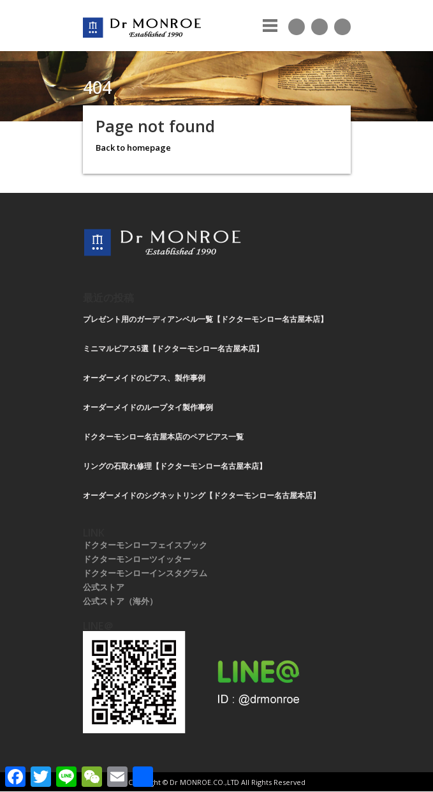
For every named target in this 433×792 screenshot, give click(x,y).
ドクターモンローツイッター (137, 559)
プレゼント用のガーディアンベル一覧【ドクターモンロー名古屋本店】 (205, 319)
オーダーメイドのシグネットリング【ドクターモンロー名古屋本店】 (201, 495)
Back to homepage (133, 147)
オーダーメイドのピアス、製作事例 (144, 377)
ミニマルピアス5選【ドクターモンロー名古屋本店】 (173, 348)
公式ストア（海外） (120, 601)
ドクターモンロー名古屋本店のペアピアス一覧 (163, 436)
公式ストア (103, 587)
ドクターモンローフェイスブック (145, 545)
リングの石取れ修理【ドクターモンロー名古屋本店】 (175, 466)
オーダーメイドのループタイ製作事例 (148, 407)
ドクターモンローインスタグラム (145, 573)
